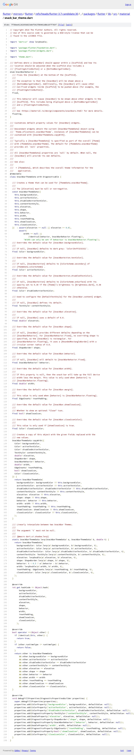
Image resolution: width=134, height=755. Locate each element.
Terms (33, 750)
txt (122, 750)
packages (89, 14)
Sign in (128, 4)
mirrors (18, 14)
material (124, 14)
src (115, 14)
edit (69, 25)
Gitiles (17, 750)
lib (109, 14)
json (129, 750)
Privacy (25, 750)
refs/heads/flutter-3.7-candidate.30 (56, 14)
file (61, 25)
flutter (7, 14)
